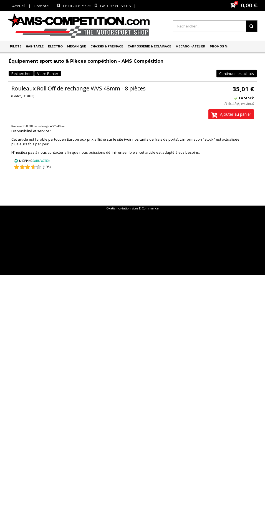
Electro (55, 46)
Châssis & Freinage (106, 46)
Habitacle (35, 46)
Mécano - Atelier (190, 46)
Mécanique (76, 46)
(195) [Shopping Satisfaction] (47, 166)
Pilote (15, 46)
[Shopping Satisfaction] (32, 161)
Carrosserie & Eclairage (149, 46)
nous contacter (51, 152)
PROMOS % (219, 46)
